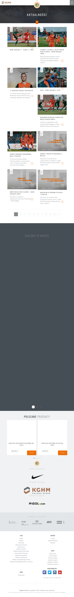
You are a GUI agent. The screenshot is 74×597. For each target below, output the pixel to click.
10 (54, 214)
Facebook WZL (44, 572)
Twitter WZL (49, 572)
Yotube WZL (60, 572)
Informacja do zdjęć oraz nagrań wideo (52, 577)
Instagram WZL (55, 572)
